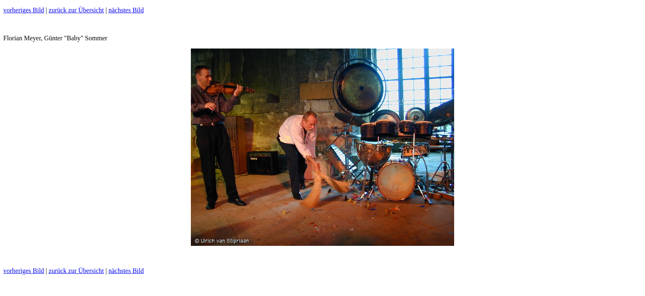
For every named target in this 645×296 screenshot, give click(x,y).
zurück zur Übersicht (76, 10)
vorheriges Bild (23, 10)
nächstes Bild (126, 10)
